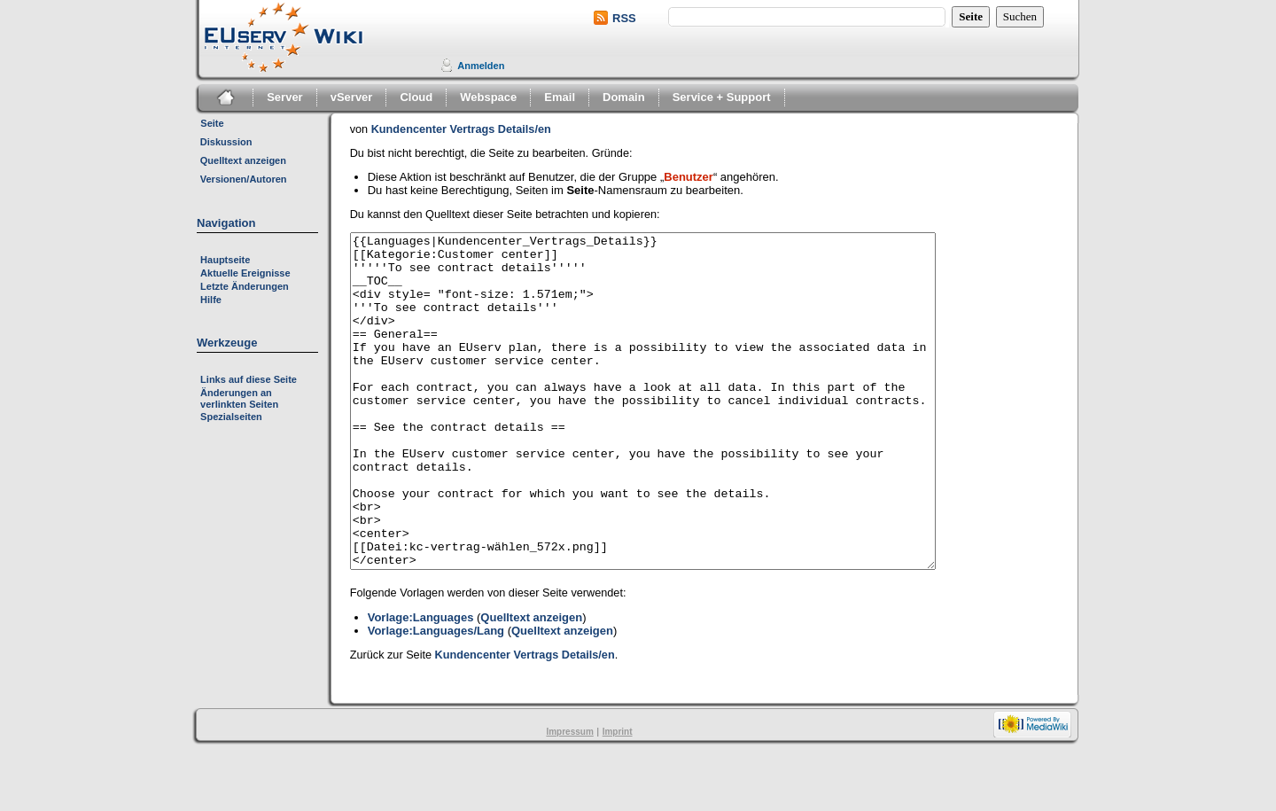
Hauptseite (225, 259)
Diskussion (226, 141)
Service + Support (722, 97)
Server (284, 97)
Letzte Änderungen (244, 286)
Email (559, 97)
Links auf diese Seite (248, 379)
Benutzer (688, 176)
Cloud (416, 97)
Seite (211, 123)
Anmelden (480, 65)
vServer (352, 97)
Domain (624, 97)
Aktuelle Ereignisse (245, 273)
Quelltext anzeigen (243, 160)
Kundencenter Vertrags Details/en (461, 129)
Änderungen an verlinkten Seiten (239, 398)
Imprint (618, 798)
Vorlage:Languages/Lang (436, 697)
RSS (624, 18)
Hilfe (211, 299)
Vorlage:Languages (421, 683)
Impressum (569, 798)
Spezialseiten (231, 416)
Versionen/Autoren (243, 179)
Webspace (488, 97)
